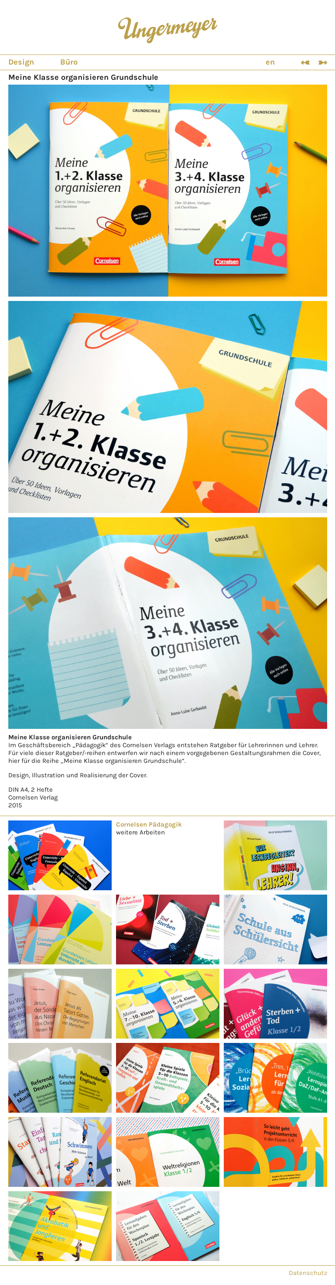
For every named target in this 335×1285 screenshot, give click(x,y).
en (270, 62)
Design (21, 62)
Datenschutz (308, 1273)
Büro (69, 62)
